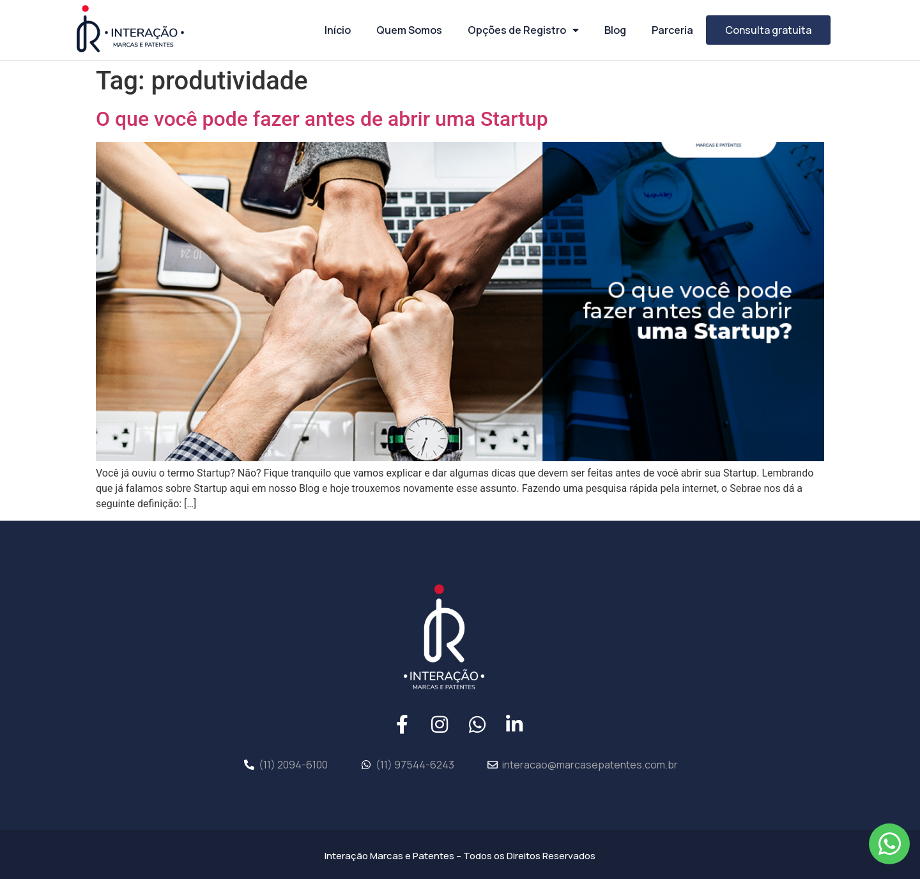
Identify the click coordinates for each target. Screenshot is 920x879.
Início (338, 30)
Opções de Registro (523, 30)
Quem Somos (409, 30)
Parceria (672, 30)
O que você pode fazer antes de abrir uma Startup (322, 119)
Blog (615, 30)
